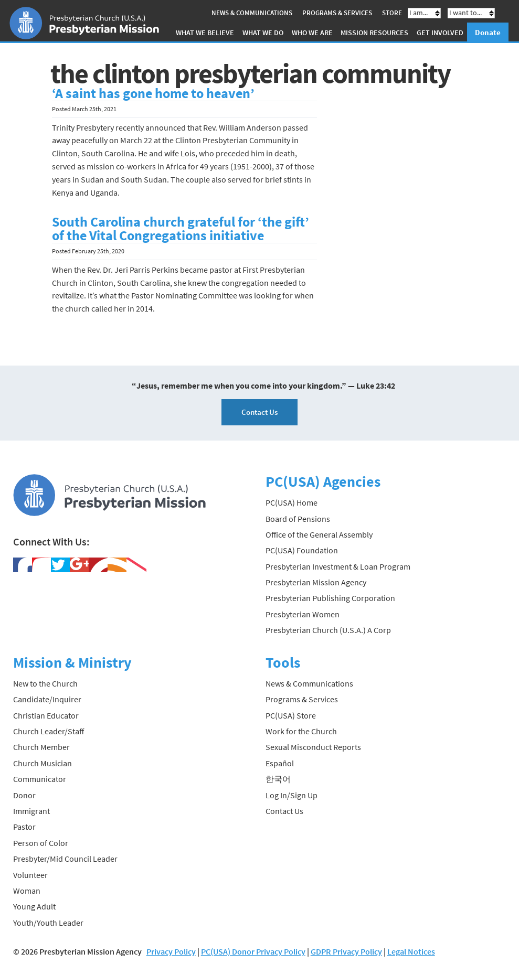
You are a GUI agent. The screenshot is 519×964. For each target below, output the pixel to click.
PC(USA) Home (291, 502)
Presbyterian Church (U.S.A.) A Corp (328, 630)
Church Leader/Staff (48, 731)
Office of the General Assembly (319, 534)
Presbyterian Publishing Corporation (330, 598)
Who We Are (312, 32)
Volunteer (30, 875)
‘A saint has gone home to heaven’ (153, 93)
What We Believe (205, 32)
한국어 (278, 779)
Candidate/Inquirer (47, 699)
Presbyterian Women (303, 614)
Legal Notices (411, 951)
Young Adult (34, 906)
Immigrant (31, 811)
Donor (24, 795)
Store (392, 12)
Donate (488, 32)
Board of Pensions (298, 518)
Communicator (39, 779)
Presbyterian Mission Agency (316, 582)
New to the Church (45, 683)
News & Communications (251, 12)
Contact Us (259, 412)
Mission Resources (374, 32)
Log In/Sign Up (291, 795)
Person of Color (40, 843)
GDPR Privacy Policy (346, 951)
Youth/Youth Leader (48, 922)
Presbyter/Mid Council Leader (65, 858)
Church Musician (42, 763)
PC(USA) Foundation (302, 550)
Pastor (24, 826)
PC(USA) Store (291, 715)
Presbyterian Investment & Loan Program (338, 566)
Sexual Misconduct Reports (313, 747)
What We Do (262, 32)
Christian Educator (46, 715)
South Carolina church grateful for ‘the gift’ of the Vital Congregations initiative (180, 228)
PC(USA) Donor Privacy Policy (253, 951)
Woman (26, 890)
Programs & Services (337, 12)
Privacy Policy (171, 951)
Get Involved (440, 32)
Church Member (41, 747)
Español (280, 763)
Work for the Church (301, 731)
